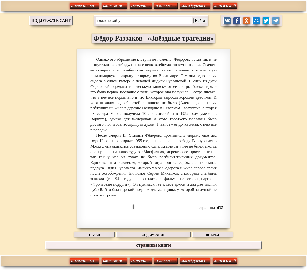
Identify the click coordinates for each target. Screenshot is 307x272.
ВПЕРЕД (212, 235)
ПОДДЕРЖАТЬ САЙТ (51, 20)
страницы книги (153, 245)
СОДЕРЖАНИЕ (153, 235)
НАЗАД (94, 235)
